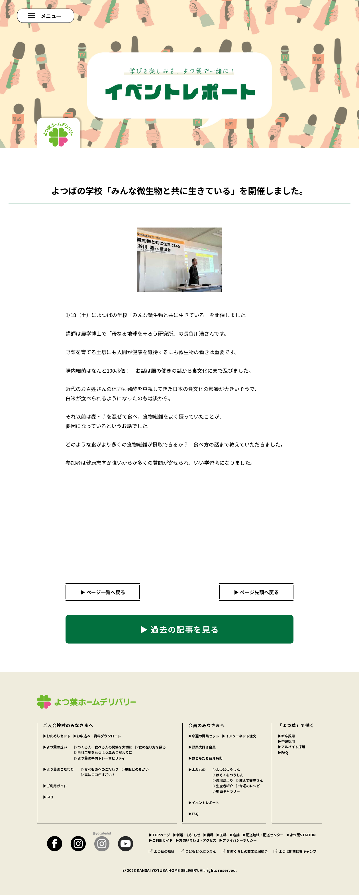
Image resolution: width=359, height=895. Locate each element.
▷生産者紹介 (223, 785)
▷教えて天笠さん (249, 780)
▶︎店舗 (234, 834)
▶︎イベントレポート (203, 802)
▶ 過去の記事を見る (179, 629)
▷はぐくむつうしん (228, 774)
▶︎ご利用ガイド (55, 785)
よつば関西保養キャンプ (295, 851)
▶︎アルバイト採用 (291, 746)
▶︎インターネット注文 (239, 735)
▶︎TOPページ (159, 834)
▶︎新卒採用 (286, 735)
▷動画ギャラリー (226, 791)
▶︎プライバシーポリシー (238, 840)
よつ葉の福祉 (161, 851)
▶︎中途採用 (286, 741)
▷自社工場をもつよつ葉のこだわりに (103, 752)
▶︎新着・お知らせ (186, 834)
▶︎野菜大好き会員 (202, 746)
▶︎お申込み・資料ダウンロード (97, 735)
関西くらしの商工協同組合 (245, 851)
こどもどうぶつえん (198, 851)
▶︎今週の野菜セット (203, 735)
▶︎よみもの (196, 769)
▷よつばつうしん (226, 769)
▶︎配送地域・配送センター (262, 834)
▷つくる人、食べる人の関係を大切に (103, 746)
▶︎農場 (208, 834)
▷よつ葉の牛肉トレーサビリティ (99, 758)
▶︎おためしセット (56, 735)
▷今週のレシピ (248, 785)
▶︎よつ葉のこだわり (58, 769)
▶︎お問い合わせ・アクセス (196, 840)
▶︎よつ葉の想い (55, 746)
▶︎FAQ (48, 796)
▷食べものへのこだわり (100, 769)
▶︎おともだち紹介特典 (205, 758)
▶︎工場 (221, 834)
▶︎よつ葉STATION (301, 834)
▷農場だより (223, 780)
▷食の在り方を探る (150, 746)
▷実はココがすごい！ (98, 774)
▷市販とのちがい (135, 769)
